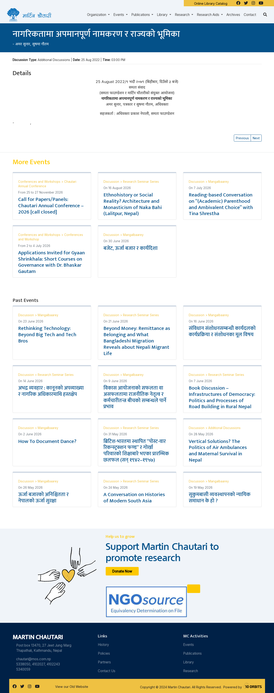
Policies (104, 653)
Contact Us (106, 671)
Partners (104, 662)
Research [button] (183, 15)
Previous (242, 138)
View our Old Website (71, 687)
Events (188, 645)
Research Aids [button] (208, 15)
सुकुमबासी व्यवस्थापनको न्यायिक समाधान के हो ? (219, 497)
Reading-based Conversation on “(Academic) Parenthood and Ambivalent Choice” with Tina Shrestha (221, 204)
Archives (233, 15)
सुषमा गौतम (40, 44)
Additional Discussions (224, 428)
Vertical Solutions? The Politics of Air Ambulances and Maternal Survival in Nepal (218, 450)
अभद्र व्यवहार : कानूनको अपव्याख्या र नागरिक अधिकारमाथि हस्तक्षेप (51, 391)
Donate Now (122, 571)
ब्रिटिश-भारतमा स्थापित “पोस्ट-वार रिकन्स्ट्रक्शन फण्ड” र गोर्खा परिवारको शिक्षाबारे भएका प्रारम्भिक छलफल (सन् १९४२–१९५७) (136, 450)
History (103, 645)
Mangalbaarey (218, 181)
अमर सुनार (22, 44)
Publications (192, 653)
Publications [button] (141, 15)
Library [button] (163, 15)
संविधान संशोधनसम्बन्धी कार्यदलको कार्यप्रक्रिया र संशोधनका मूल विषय (222, 331)
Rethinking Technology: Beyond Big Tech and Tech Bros (47, 334)
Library (188, 662)
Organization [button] (97, 15)
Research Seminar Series (141, 181)
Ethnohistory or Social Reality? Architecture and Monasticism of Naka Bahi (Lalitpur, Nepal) (132, 204)
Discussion (111, 181)
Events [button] (119, 15)
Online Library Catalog (210, 3)
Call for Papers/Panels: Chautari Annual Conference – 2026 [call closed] (51, 205)
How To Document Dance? (47, 441)
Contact (250, 15)
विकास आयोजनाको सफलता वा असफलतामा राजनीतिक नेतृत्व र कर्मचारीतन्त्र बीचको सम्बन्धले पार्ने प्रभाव (134, 397)
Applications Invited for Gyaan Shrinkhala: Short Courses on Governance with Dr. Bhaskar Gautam (51, 262)
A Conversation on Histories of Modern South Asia (134, 497)
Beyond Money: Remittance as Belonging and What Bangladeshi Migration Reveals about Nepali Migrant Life (136, 340)
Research (190, 671)
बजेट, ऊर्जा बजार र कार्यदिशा (130, 248)
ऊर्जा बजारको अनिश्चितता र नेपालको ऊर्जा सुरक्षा (43, 497)
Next (256, 138)
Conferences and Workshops (39, 181)
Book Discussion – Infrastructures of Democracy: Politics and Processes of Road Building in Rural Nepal (222, 397)
